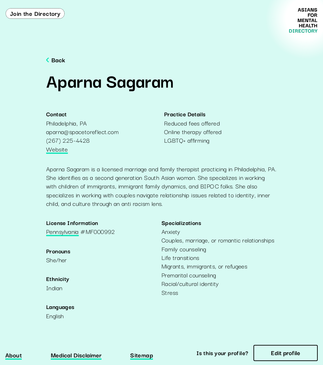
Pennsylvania (62, 232)
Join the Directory (35, 13)
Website (57, 150)
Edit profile (285, 352)
